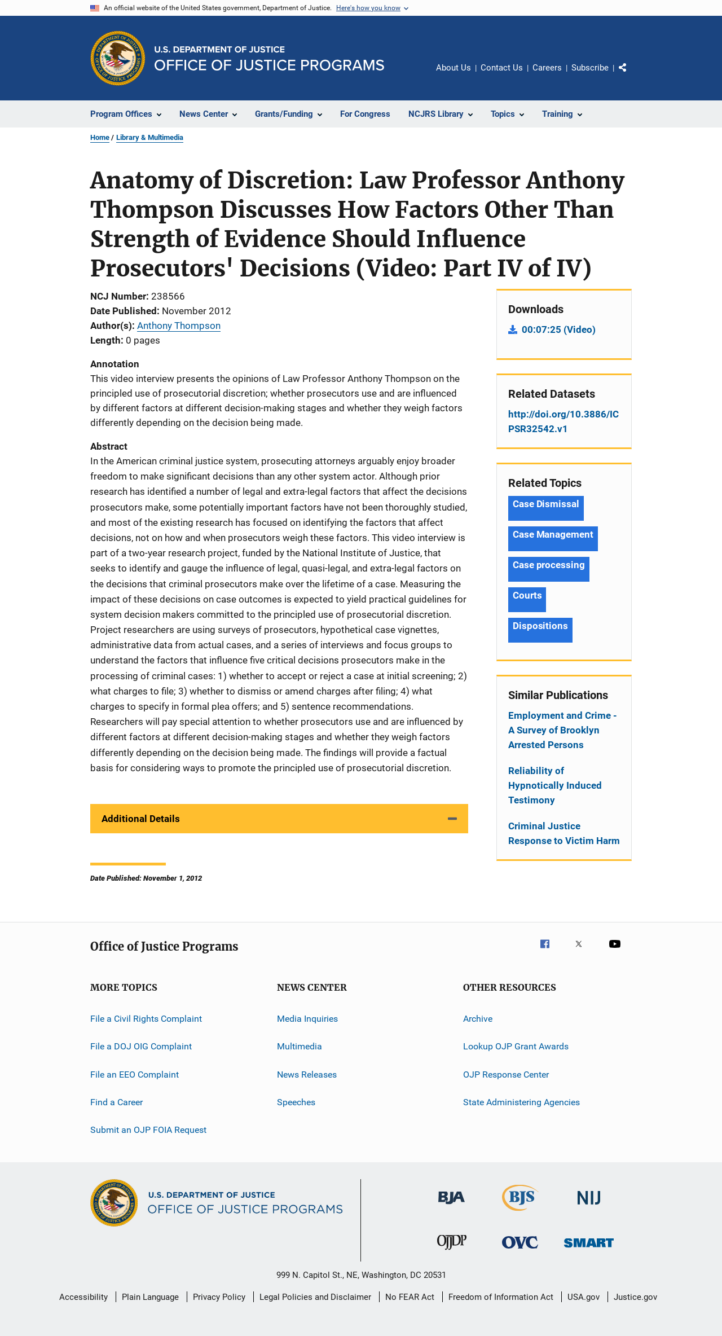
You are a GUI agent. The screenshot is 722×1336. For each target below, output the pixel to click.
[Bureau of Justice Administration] (451, 1206)
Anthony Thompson (179, 325)
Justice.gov (635, 1297)
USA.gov (583, 1297)
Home (99, 137)
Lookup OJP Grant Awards (516, 1046)
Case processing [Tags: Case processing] (549, 564)
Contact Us (502, 68)
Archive (477, 1018)
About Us (453, 68)
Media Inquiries (307, 1018)
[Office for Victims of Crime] (520, 1250)
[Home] (269, 58)
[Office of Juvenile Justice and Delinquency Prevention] (451, 1252)
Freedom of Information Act (500, 1297)
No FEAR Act (409, 1297)
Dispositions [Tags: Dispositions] (540, 625)
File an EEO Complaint (134, 1074)
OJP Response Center (506, 1074)
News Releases (307, 1074)
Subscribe (590, 68)
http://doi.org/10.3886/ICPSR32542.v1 (563, 421)
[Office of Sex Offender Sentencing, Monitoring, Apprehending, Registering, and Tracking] (589, 1249)
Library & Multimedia (149, 137)
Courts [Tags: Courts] (527, 595)
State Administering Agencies (521, 1102)
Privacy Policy (219, 1297)
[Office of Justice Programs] (118, 58)
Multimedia (299, 1046)
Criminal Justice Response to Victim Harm (564, 833)
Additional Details (141, 818)
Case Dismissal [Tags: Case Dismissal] (546, 503)
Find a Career (116, 1102)
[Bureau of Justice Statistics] (520, 1213)
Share (632, 75)
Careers (547, 68)
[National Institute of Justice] (589, 1206)
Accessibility (83, 1297)
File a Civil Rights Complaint (146, 1018)
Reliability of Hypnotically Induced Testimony (555, 785)
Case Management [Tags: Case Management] (553, 534)
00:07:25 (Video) (559, 329)
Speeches (296, 1102)
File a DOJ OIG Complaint (141, 1046)
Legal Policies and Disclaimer (315, 1297)
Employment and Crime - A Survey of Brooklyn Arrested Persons (562, 730)
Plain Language (150, 1297)
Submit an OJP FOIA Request (148, 1129)
